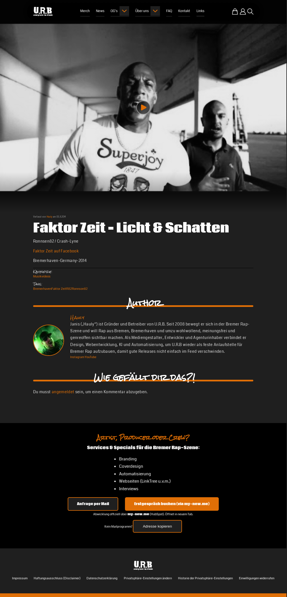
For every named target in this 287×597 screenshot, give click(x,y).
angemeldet (63, 392)
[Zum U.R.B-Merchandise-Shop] (235, 11)
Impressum (20, 578)
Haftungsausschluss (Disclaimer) (57, 578)
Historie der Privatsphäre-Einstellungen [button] (205, 578)
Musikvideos (42, 276)
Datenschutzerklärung (101, 578)
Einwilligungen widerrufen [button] (256, 578)
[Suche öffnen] (250, 11)
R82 (69, 289)
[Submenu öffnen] (124, 11)
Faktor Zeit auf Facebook (56, 251)
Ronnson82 (80, 289)
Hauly (49, 216)
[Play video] (143, 108)
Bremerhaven (42, 289)
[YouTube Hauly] (90, 357)
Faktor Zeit (58, 289)
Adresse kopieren (157, 526)
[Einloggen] (243, 11)
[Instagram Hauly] (77, 357)
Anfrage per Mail (93, 503)
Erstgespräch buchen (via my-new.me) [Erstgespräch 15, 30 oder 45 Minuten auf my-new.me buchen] (171, 503)
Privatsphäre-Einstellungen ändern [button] (148, 578)
